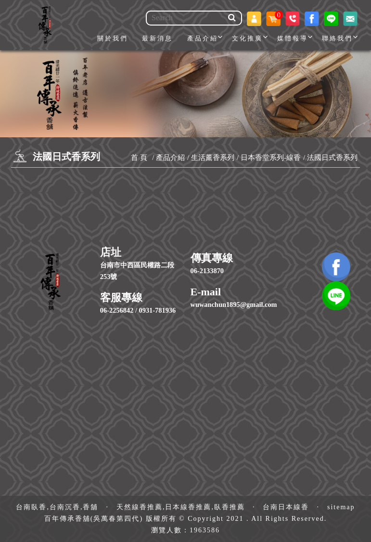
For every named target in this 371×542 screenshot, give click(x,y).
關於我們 (112, 38)
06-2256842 (117, 310)
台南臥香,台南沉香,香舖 (57, 507)
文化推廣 (247, 38)
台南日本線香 (286, 507)
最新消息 (157, 38)
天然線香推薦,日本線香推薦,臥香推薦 (180, 507)
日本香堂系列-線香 (271, 157)
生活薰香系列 (212, 157)
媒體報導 (292, 38)
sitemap (341, 507)
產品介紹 (202, 38)
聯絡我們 (337, 38)
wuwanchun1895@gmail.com (234, 304)
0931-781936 (157, 310)
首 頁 (139, 157)
